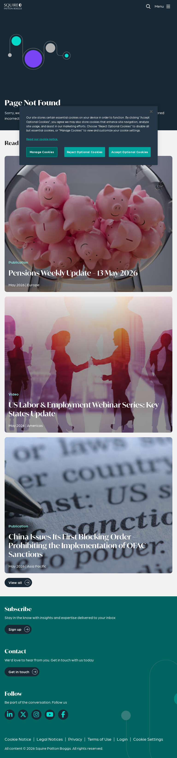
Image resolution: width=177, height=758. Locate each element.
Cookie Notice (18, 739)
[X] (23, 715)
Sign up (15, 629)
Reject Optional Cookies (85, 152)
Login (122, 739)
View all (15, 582)
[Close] (151, 112)
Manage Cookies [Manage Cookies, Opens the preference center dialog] (42, 152)
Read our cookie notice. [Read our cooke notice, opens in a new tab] (42, 139)
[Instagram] (36, 715)
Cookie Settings (148, 739)
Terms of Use (99, 739)
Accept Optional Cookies (129, 152)
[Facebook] (63, 715)
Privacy (75, 739)
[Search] (148, 6)
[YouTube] (50, 715)
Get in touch (19, 671)
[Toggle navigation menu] (163, 6)
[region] (88, 135)
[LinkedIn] (10, 715)
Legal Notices (50, 739)
